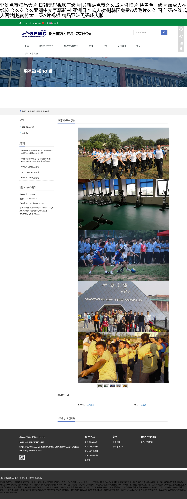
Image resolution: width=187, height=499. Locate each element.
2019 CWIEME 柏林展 (30, 172)
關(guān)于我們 (46, 46)
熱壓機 (87, 460)
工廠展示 (90, 405)
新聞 (91, 46)
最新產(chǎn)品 (91, 442)
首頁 (27, 46)
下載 (105, 46)
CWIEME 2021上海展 (30, 167)
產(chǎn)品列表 (71, 46)
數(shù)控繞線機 (91, 447)
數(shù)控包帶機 (91, 455)
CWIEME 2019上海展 (30, 178)
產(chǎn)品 (90, 437)
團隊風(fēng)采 (43, 111)
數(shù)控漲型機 (91, 451)
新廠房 (143, 405)
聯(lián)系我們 (31, 53)
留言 (138, 46)
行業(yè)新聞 (118, 447)
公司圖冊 (122, 46)
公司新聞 (116, 442)
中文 (45, 23)
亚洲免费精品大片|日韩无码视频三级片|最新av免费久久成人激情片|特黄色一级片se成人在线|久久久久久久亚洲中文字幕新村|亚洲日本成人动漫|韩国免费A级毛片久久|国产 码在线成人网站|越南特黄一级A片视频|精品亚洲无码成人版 (93, 10)
